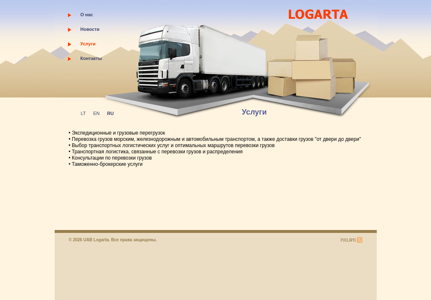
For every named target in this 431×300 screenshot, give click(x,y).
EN (96, 113)
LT (83, 113)
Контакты (91, 58)
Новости (90, 29)
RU (110, 113)
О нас (87, 14)
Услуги (88, 43)
